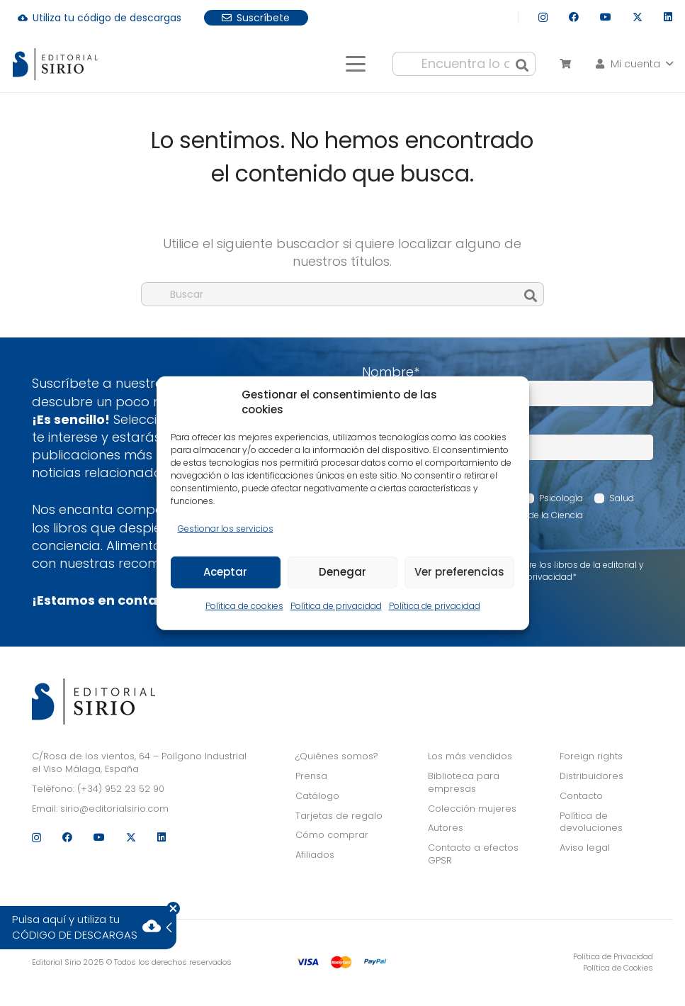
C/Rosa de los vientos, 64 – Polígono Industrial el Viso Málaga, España (139, 762)
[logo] (55, 64)
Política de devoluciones (591, 822)
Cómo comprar (331, 835)
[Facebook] (574, 17)
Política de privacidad (336, 606)
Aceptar (225, 571)
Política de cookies (244, 606)
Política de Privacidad (613, 956)
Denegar (342, 571)
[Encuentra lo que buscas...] (464, 63)
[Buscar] (522, 63)
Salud (621, 498)
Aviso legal (585, 848)
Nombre (390, 372)
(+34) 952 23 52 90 (120, 789)
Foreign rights (591, 756)
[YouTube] (605, 17)
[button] (355, 64)
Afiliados (314, 855)
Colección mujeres (472, 809)
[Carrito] (565, 63)
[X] (637, 17)
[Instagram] (543, 17)
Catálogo (317, 796)
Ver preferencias (459, 571)
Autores (445, 828)
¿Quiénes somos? (336, 756)
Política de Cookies (618, 967)
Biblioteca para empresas (463, 782)
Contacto (581, 796)
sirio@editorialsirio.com (114, 809)
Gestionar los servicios (225, 528)
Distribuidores (591, 776)
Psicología (561, 498)
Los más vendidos (470, 756)
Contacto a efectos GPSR (473, 854)
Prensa (311, 776)
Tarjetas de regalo (339, 816)
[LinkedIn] (668, 17)
